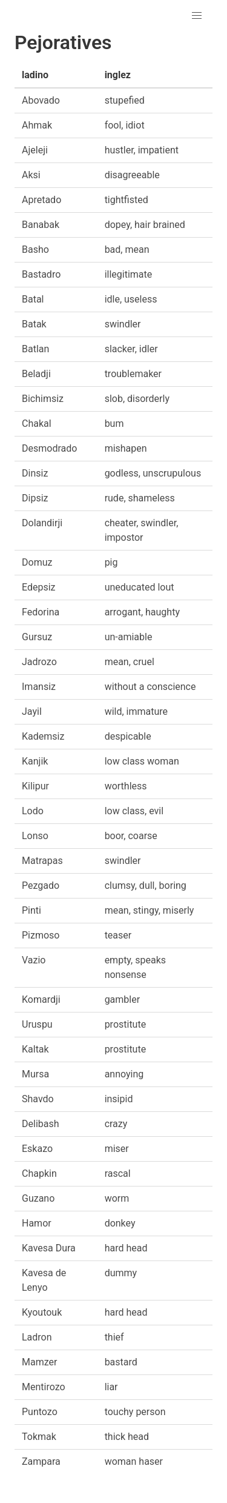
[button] (196, 16)
